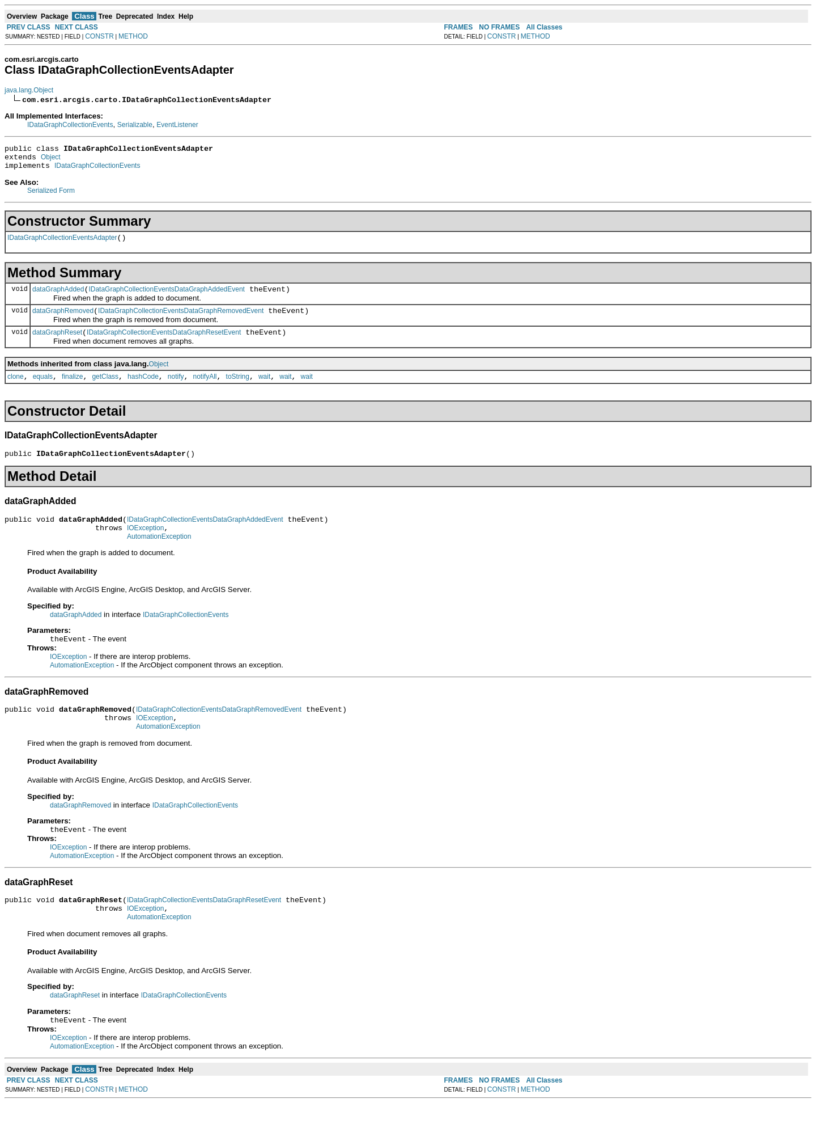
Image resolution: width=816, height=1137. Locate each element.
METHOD (133, 36)
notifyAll (205, 390)
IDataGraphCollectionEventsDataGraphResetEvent (164, 344)
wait (264, 390)
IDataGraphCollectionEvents (70, 125)
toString (237, 390)
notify (176, 390)
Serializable (134, 125)
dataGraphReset (57, 344)
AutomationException (159, 557)
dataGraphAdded (58, 298)
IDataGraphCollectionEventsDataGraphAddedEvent (166, 298)
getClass (105, 390)
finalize (72, 390)
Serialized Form (51, 196)
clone (15, 390)
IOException (145, 547)
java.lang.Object (29, 90)
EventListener (177, 125)
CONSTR (99, 36)
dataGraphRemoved (63, 321)
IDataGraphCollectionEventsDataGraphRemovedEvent (181, 321)
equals (43, 390)
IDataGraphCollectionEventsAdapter (62, 244)
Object (51, 160)
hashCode (143, 390)
